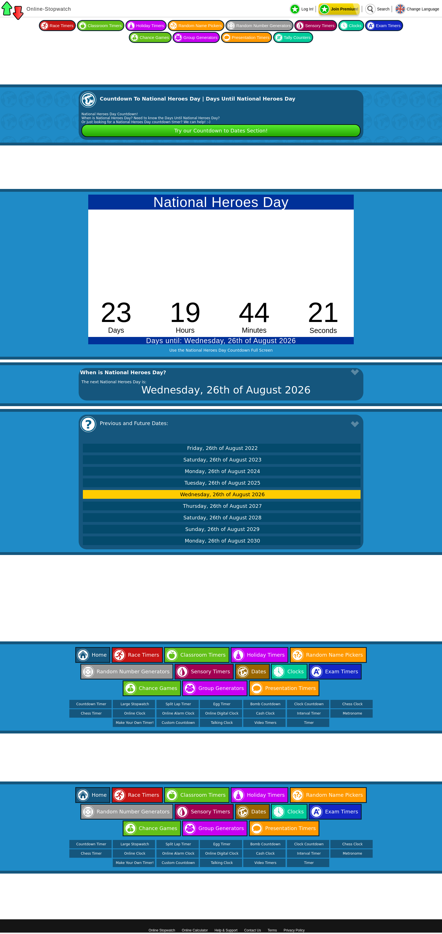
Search (383, 9)
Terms (272, 930)
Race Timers (61, 25)
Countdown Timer (91, 704)
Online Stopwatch (162, 930)
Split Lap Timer (178, 704)
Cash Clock (265, 713)
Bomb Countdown (265, 704)
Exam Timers (388, 25)
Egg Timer (222, 704)
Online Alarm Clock (178, 713)
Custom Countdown (178, 723)
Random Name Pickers (200, 25)
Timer (309, 723)
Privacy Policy (294, 930)
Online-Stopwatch (48, 9)
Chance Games (154, 37)
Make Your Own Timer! (135, 723)
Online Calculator (195, 930)
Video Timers (265, 723)
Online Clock (134, 713)
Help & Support (226, 930)
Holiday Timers (150, 25)
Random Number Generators (263, 25)
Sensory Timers (319, 25)
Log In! (307, 9)
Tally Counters (297, 37)
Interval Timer (309, 713)
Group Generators (200, 37)
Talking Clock (222, 723)
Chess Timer (91, 713)
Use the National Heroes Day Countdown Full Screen (221, 350)
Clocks (355, 25)
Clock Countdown (309, 704)
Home (99, 655)
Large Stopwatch (135, 704)
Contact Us (252, 930)
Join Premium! (344, 9)
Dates (258, 671)
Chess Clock (352, 704)
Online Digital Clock (221, 713)
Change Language (423, 9)
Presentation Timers (250, 37)
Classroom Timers (105, 25)
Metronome (352, 713)
